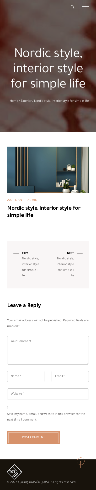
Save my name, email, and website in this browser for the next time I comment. (46, 417)
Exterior (26, 102)
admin (32, 200)
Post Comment (33, 437)
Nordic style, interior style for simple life (61, 102)
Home (14, 102)
